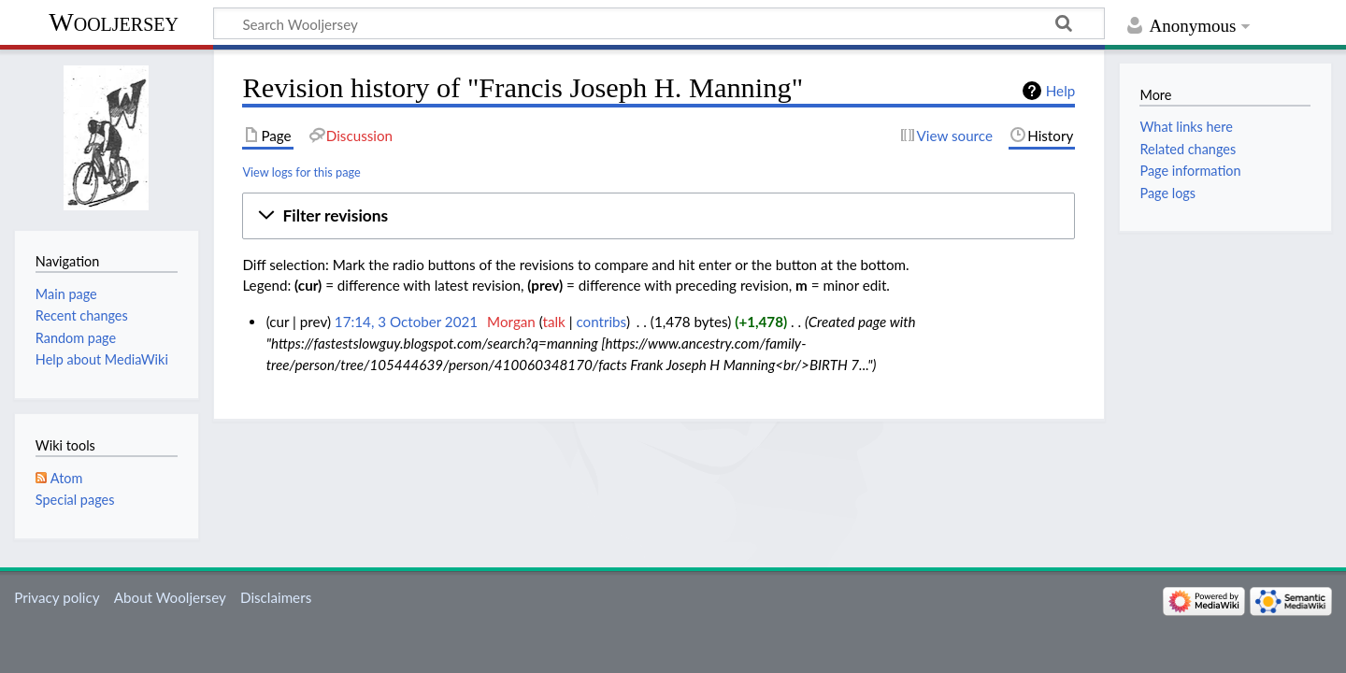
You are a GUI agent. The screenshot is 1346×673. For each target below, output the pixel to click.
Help (1060, 90)
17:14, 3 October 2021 (406, 321)
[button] (658, 216)
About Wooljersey (170, 597)
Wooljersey (114, 21)
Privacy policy (56, 597)
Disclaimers (275, 597)
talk (554, 321)
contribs (600, 321)
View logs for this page (301, 172)
